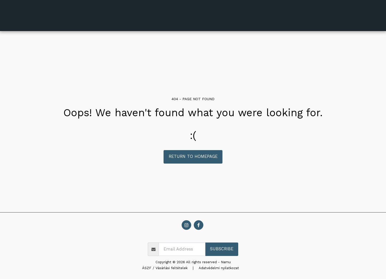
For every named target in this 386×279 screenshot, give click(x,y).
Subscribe (221, 248)
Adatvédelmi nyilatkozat (219, 268)
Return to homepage (193, 156)
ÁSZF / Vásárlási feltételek (165, 268)
